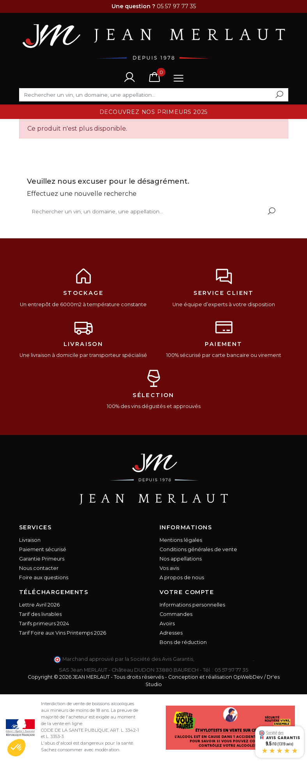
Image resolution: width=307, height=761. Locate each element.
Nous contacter (39, 568)
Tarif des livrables (40, 614)
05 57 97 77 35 (231, 670)
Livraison (30, 540)
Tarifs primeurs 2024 (44, 623)
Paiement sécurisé (42, 549)
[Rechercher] (153, 94)
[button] (16, 747)
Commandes (176, 614)
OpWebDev (248, 677)
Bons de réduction (183, 642)
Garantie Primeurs (41, 559)
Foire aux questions (43, 577)
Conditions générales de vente (198, 549)
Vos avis (169, 568)
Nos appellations (181, 559)
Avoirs (167, 623)
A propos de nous (182, 577)
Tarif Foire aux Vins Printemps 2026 (62, 633)
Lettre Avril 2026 (39, 605)
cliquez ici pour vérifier (224, 659)
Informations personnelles (192, 605)
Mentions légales (181, 540)
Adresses (171, 633)
